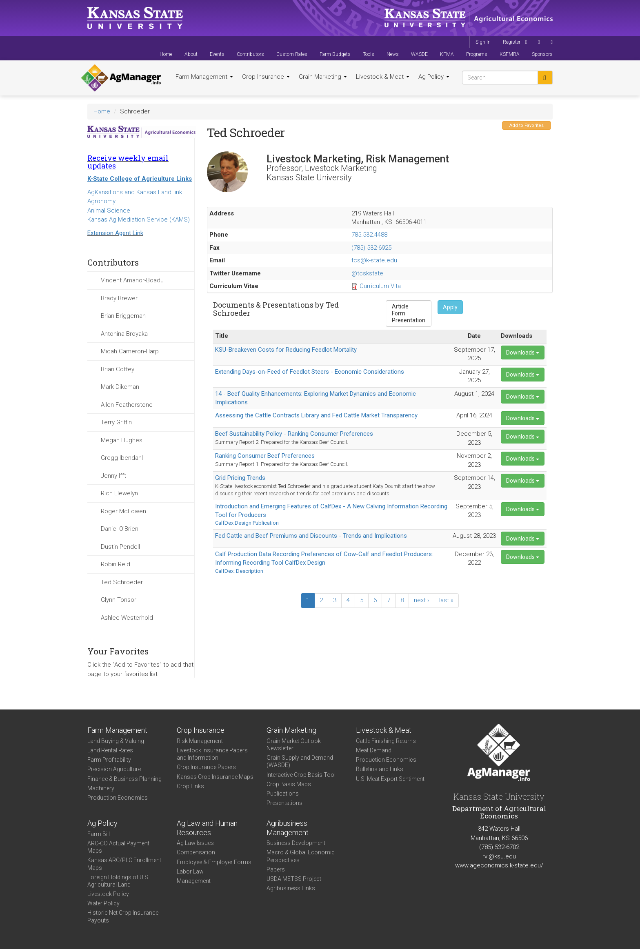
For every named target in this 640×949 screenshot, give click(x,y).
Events (217, 54)
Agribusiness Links (291, 888)
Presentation (408, 320)
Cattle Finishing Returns (386, 741)
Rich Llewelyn (119, 493)
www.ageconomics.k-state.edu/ (499, 865)
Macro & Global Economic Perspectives (301, 856)
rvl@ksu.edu (499, 856)
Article (408, 306)
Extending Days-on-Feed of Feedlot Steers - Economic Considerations (309, 371)
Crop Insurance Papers (206, 767)
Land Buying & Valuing (115, 741)
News (393, 54)
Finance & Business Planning (124, 779)
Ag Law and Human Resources (207, 828)
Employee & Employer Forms (214, 862)
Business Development (296, 843)
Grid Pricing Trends (240, 477)
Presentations (284, 803)
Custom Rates (291, 54)
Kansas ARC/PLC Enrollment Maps (124, 864)
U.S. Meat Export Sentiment (390, 779)
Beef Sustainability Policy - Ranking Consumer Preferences (294, 433)
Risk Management (200, 741)
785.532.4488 (369, 234)
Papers (276, 869)
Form (408, 313)
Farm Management (204, 76)
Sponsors (542, 54)
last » (446, 600)
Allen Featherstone (127, 404)
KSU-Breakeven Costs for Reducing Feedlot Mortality (286, 349)
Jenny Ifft (113, 475)
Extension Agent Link (115, 233)
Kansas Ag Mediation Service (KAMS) (138, 219)
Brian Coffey (117, 369)
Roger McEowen (123, 511)
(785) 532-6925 (371, 247)
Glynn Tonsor (118, 599)
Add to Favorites (526, 125)
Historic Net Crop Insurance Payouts (122, 916)
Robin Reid (115, 564)
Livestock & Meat (382, 76)
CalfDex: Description (239, 571)
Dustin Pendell (120, 546)
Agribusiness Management (288, 828)
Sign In (483, 42)
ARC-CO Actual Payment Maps (118, 847)
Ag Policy (433, 76)
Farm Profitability (109, 759)
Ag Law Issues (195, 843)
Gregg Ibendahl (122, 457)
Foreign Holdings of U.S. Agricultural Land (118, 881)
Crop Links (190, 786)
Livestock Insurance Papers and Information (212, 754)
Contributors (250, 54)
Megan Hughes (121, 440)
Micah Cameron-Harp (130, 351)
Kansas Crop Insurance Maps (215, 777)
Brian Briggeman (123, 315)
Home (166, 54)
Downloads (522, 352)
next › (421, 600)
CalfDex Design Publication (247, 523)
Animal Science (108, 210)
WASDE (419, 54)
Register (511, 42)
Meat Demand (373, 750)
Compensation (196, 852)
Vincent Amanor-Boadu (132, 280)
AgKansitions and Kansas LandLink (134, 192)
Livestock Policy (108, 894)
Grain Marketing (323, 76)
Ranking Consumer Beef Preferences (265, 455)
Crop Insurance (266, 76)
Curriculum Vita (380, 286)
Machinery (100, 788)
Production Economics (117, 797)
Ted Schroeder (122, 582)
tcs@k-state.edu (374, 260)
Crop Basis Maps (289, 784)
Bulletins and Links (379, 769)
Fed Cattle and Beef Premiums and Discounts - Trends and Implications (311, 535)
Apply (450, 307)
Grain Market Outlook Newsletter (294, 745)
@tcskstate (367, 273)
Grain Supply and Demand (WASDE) (300, 761)
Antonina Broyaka (124, 333)
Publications (283, 793)
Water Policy (103, 903)
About (191, 54)
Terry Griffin (116, 422)
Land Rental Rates (110, 750)
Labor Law (190, 871)
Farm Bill (98, 834)
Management (194, 881)
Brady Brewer (119, 298)
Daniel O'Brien (119, 528)
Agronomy (101, 201)
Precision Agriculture (114, 769)
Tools (368, 54)
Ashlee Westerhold (127, 617)
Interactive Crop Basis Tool (301, 775)
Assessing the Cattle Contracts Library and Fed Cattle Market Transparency (316, 415)
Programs (476, 54)
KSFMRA (510, 54)
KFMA (447, 54)
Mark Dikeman (120, 386)
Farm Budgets (335, 54)
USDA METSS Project (294, 879)
